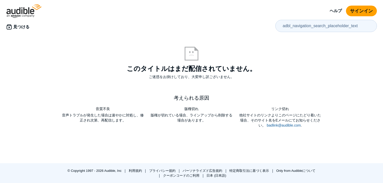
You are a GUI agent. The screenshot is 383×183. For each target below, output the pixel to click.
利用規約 (136, 171)
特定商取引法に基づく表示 (249, 171)
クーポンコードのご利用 (181, 175)
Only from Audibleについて (296, 171)
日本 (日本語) (216, 175)
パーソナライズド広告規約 (203, 171)
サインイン (361, 10)
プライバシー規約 (163, 171)
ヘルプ (336, 11)
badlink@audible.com (284, 125)
